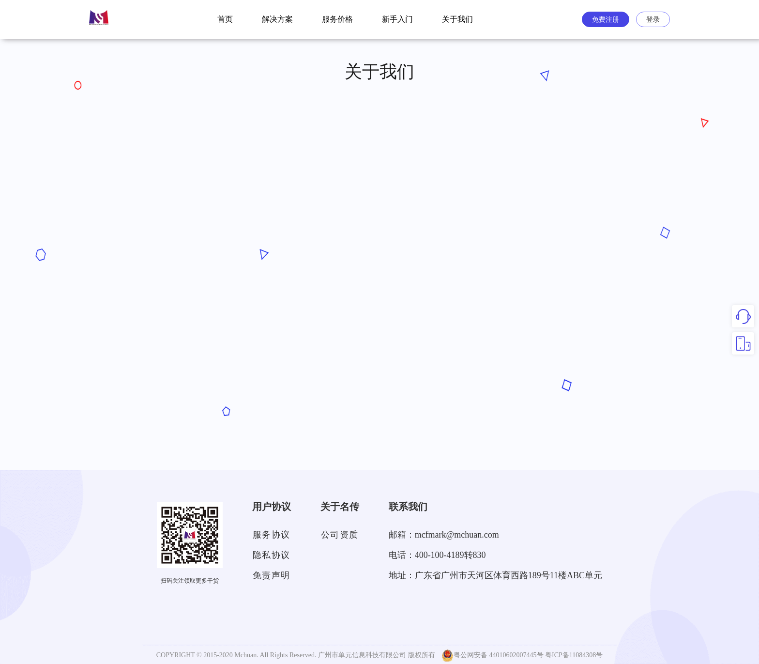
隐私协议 (271, 555)
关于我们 (457, 19)
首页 (225, 19)
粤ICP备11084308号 (574, 655)
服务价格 (337, 19)
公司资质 (340, 535)
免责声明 (271, 575)
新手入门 (397, 19)
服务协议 (271, 535)
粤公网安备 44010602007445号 (492, 655)
